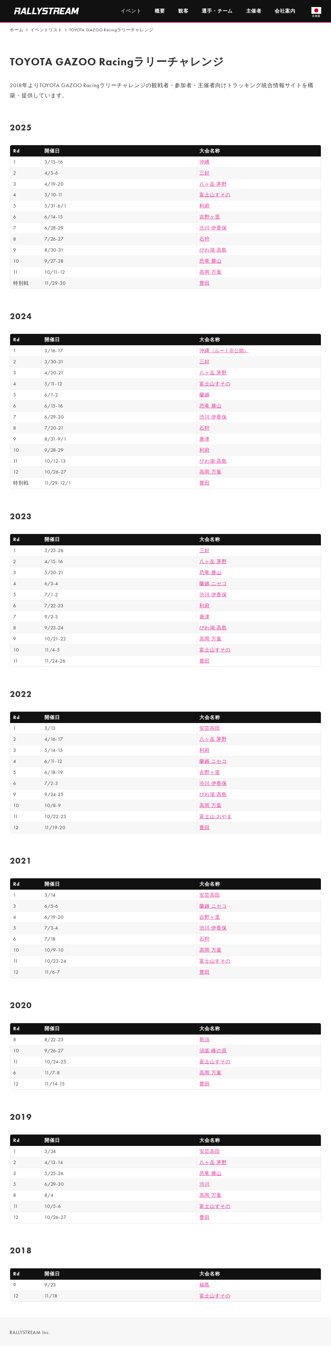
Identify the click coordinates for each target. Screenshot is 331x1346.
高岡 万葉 (210, 272)
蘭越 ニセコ (213, 583)
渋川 (204, 1184)
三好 (204, 173)
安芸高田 (209, 728)
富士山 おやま (215, 816)
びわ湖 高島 (213, 250)
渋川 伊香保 (213, 228)
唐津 (204, 439)
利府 (204, 206)
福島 (204, 1285)
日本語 (316, 12)
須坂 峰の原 (213, 1050)
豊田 (204, 283)
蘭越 (204, 395)
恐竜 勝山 (210, 261)
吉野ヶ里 (209, 217)
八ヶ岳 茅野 (213, 184)
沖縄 (204, 162)
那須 (204, 1039)
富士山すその (214, 194)
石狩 (204, 239)
